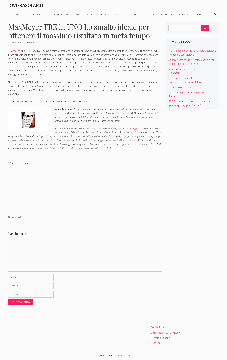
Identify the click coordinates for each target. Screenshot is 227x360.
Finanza (37, 14)
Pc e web (183, 14)
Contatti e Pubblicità (162, 337)
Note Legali (157, 342)
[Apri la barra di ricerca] (215, 14)
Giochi (198, 14)
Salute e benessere (57, 14)
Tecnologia (134, 14)
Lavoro (89, 14)
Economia (167, 14)
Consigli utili (19, 14)
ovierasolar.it (107, 355)
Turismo (116, 14)
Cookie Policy (158, 327)
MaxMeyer (14, 50)
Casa (77, 14)
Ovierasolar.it (27, 5)
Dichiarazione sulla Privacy (165, 332)
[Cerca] (205, 28)
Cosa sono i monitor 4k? (181, 87)
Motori (151, 14)
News (103, 14)
